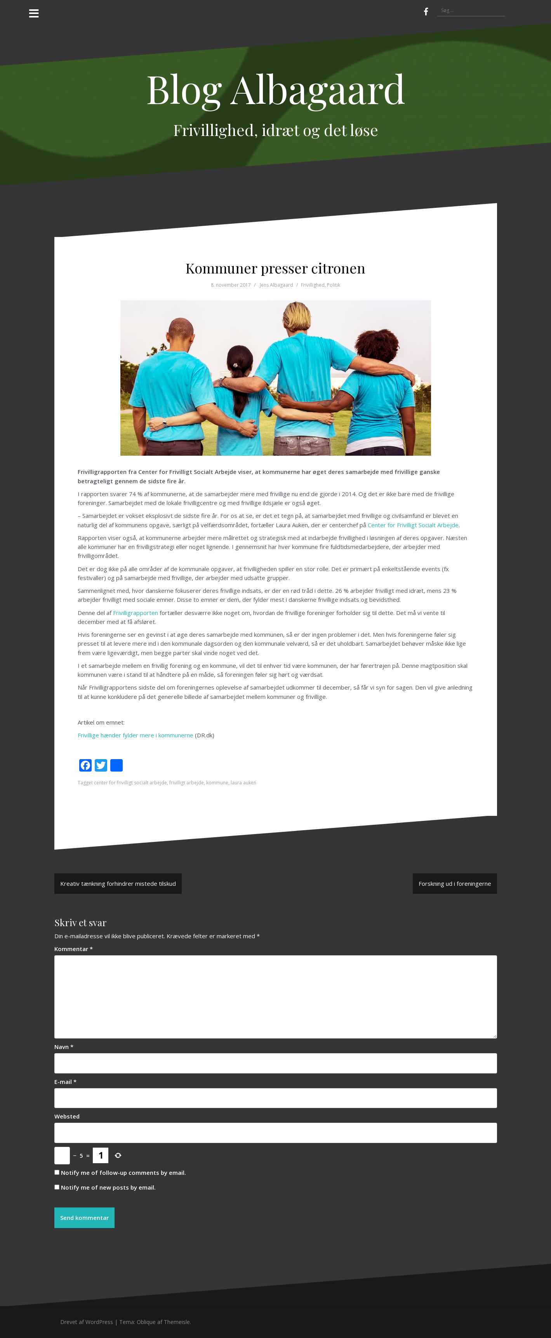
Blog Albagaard (275, 88)
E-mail (65, 1081)
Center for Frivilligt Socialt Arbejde (413, 525)
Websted (67, 1116)
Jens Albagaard (276, 285)
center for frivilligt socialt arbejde (130, 782)
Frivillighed (313, 285)
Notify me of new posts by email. (108, 1187)
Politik (333, 285)
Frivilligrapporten (135, 613)
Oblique (146, 1322)
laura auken (243, 782)
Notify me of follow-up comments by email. (123, 1172)
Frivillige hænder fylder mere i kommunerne (135, 735)
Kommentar (73, 949)
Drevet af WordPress (86, 1322)
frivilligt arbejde (186, 782)
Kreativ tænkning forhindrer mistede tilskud (118, 883)
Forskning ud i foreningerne (455, 883)
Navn (63, 1047)
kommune (217, 782)
